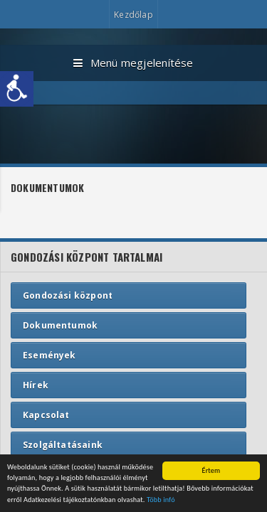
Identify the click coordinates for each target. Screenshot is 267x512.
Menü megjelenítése (133, 63)
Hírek (35, 385)
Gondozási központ (67, 295)
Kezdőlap (133, 15)
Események (49, 355)
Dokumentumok (60, 325)
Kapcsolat (46, 415)
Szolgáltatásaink (63, 445)
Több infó (161, 500)
